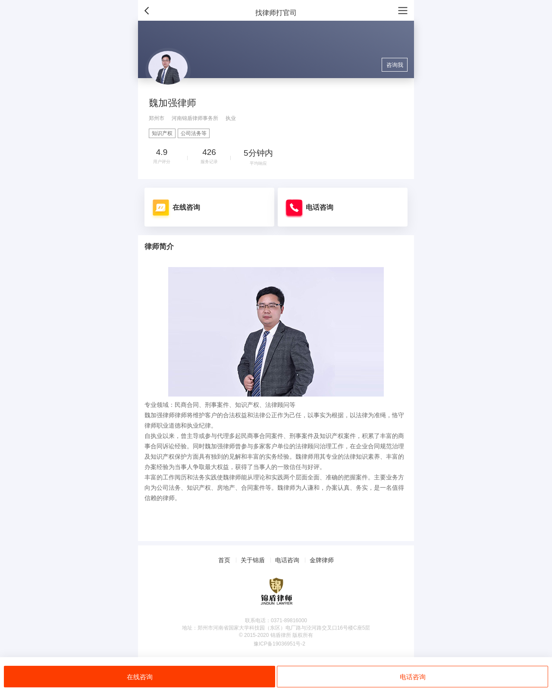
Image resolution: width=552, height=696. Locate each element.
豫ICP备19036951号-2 (279, 644)
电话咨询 (413, 676)
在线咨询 (140, 676)
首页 (224, 560)
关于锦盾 (253, 560)
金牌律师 (322, 560)
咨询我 (394, 65)
